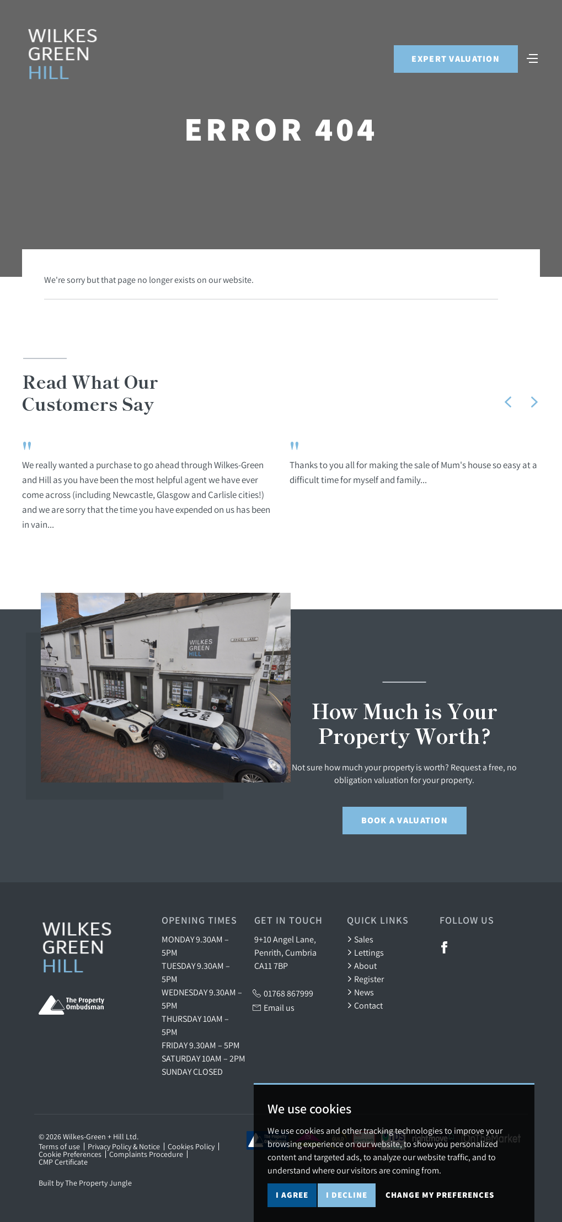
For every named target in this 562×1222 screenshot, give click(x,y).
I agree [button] (292, 1198)
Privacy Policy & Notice (124, 1146)
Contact (365, 1005)
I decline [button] (346, 1198)
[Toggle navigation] (531, 58)
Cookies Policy (191, 1146)
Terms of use (59, 1146)
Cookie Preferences (70, 1154)
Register (365, 978)
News (360, 992)
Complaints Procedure (146, 1154)
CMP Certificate (63, 1162)
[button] (507, 402)
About (362, 965)
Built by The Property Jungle (85, 1183)
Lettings (365, 952)
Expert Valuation (455, 60)
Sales (360, 939)
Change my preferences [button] (440, 1198)
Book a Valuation (404, 820)
